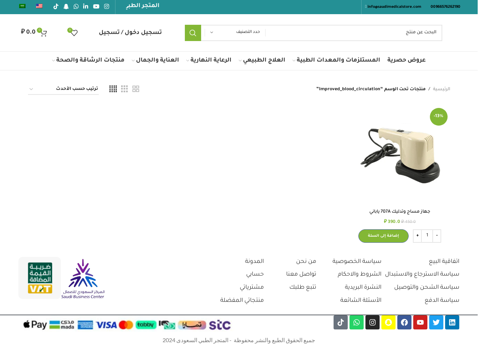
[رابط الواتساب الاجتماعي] (76, 7)
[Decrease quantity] (436, 236)
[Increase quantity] (417, 236)
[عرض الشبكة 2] (135, 89)
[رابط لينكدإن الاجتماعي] (86, 7)
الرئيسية (441, 89)
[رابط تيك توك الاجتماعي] (56, 7)
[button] (383, 236)
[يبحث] (314, 33)
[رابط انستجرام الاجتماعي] (106, 7)
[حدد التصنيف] (235, 32)
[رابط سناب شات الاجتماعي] (66, 7)
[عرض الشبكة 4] (113, 89)
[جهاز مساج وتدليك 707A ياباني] (400, 155)
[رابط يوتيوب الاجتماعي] (96, 7)
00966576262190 (445, 7)
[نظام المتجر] (63, 90)
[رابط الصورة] (83, 279)
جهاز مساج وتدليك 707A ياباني (399, 211)
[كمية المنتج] (427, 236)
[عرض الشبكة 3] (124, 89)
